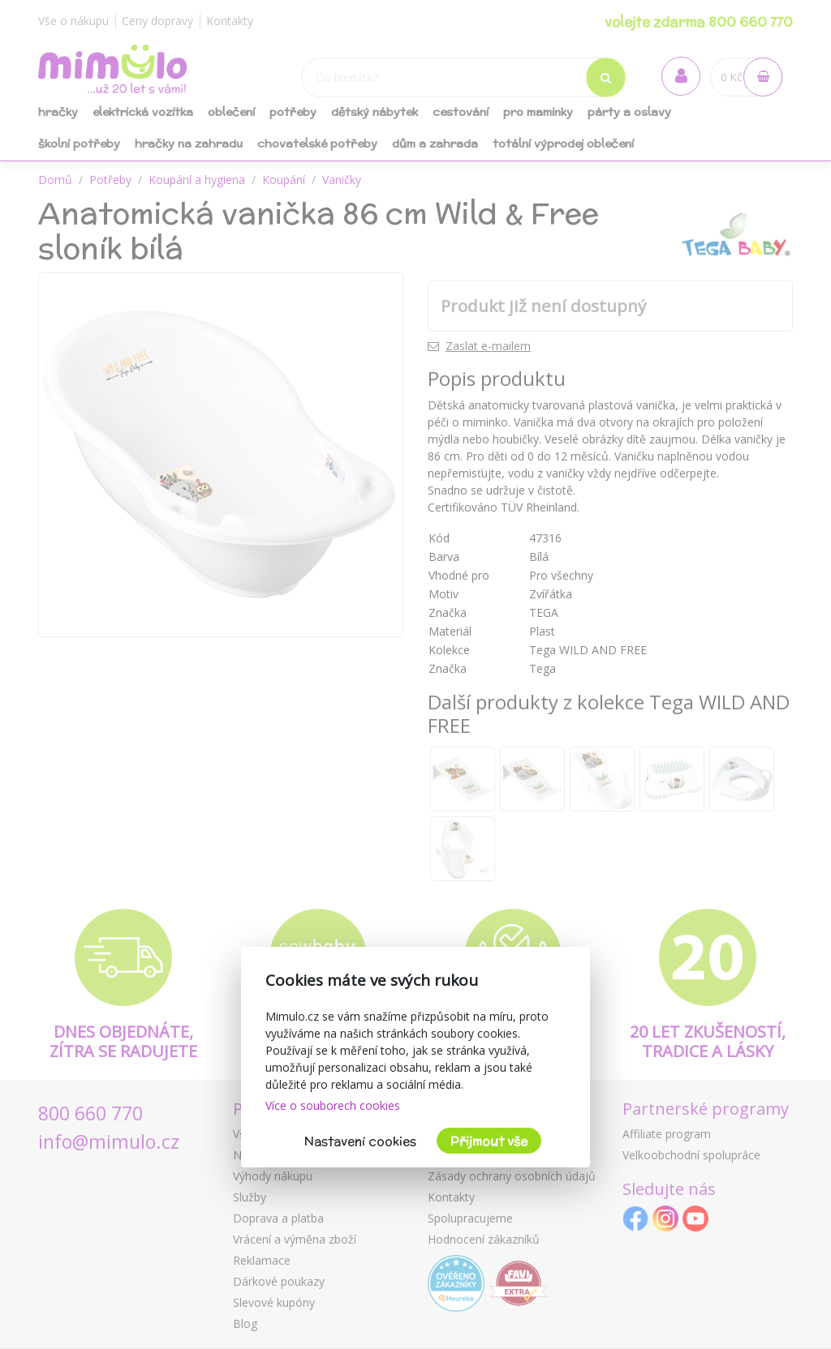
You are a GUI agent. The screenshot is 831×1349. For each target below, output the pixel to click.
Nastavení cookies (360, 1141)
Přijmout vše (488, 1141)
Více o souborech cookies (332, 1105)
